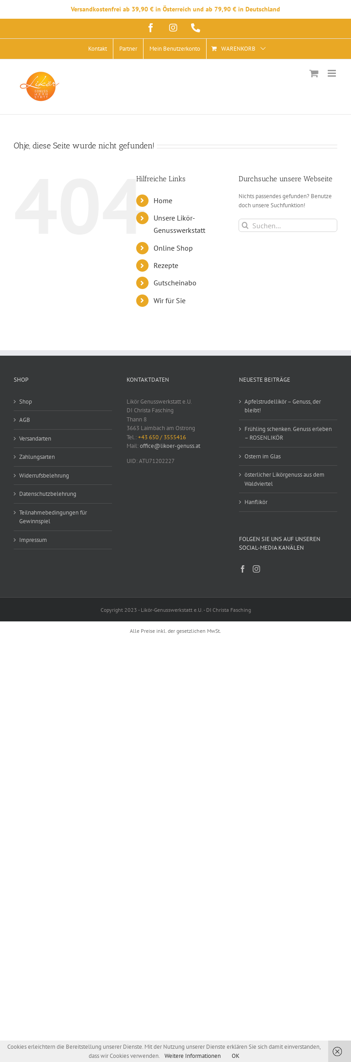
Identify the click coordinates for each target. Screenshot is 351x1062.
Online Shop (173, 247)
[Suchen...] (288, 225)
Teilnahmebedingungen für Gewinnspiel (53, 517)
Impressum (33, 540)
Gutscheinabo (175, 282)
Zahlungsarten (37, 457)
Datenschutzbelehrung (47, 494)
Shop (25, 401)
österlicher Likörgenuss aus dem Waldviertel (284, 479)
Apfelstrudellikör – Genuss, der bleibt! (283, 406)
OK (235, 1056)
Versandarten (35, 438)
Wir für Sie (170, 300)
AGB (24, 420)
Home (163, 200)
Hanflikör (256, 502)
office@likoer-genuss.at (170, 446)
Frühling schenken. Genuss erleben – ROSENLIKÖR (288, 433)
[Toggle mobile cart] (314, 73)
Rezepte (166, 265)
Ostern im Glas (263, 456)
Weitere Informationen (193, 1056)
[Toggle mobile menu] (332, 73)
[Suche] (245, 225)
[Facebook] (242, 569)
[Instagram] (256, 569)
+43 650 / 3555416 (162, 437)
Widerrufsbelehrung (44, 475)
